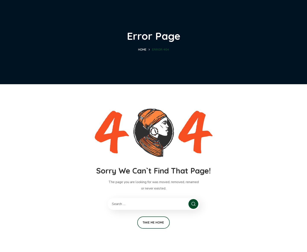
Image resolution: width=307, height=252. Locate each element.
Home (142, 49)
